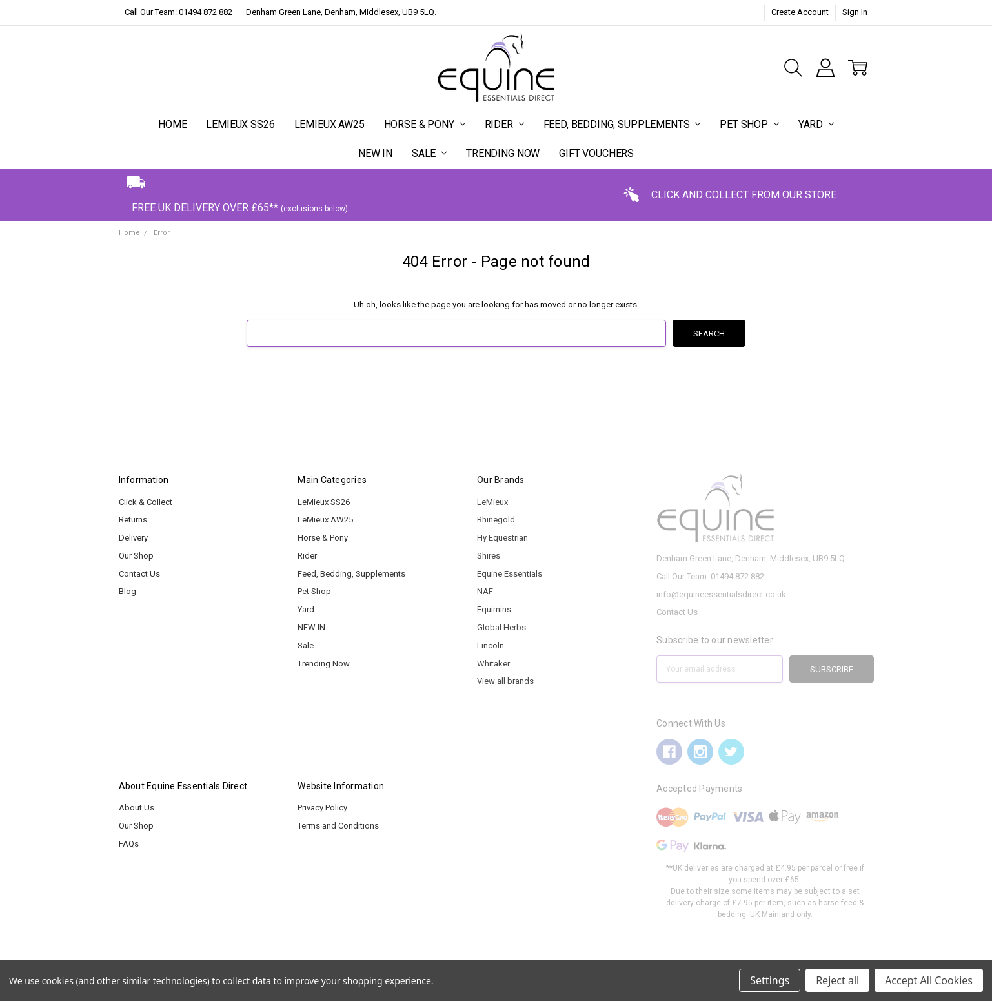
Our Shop (136, 556)
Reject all (837, 980)
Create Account (800, 12)
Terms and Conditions (338, 826)
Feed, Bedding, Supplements (622, 124)
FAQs (129, 844)
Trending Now (503, 153)
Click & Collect (145, 502)
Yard (816, 124)
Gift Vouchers (596, 153)
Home (172, 124)
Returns (133, 519)
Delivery (133, 537)
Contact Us (139, 574)
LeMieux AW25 (329, 124)
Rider (504, 124)
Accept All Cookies (929, 980)
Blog (127, 591)
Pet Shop (749, 124)
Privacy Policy (322, 807)
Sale (429, 153)
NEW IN (375, 153)
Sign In (854, 12)
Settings (769, 980)
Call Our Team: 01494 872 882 (178, 12)
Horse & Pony (424, 124)
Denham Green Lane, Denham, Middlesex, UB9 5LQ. (341, 12)
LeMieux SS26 (240, 124)
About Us (136, 807)
